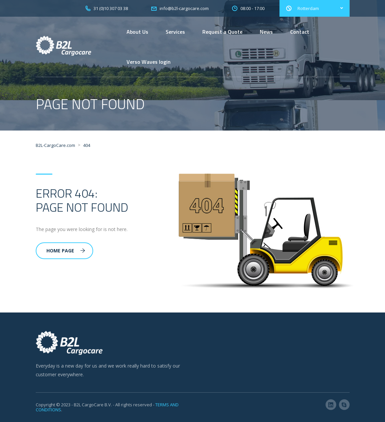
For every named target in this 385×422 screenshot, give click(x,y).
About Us (137, 32)
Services (175, 32)
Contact (299, 32)
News (266, 32)
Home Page (65, 250)
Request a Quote (222, 32)
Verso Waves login (149, 62)
